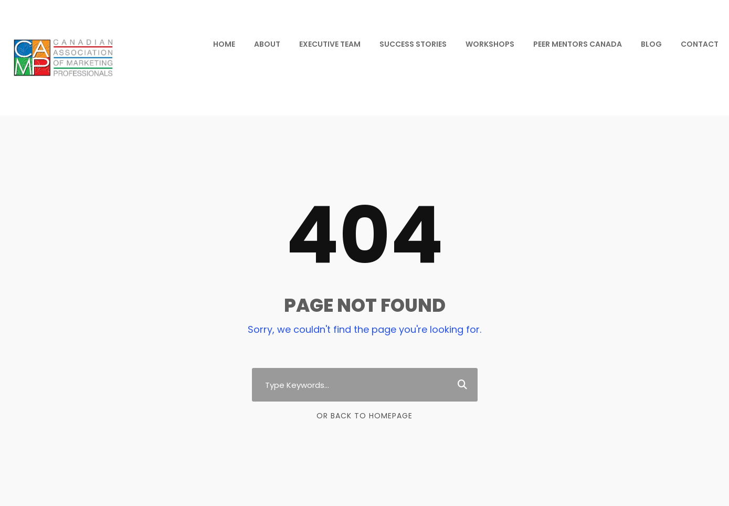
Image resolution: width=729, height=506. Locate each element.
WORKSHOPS (490, 44)
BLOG (651, 44)
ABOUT (267, 44)
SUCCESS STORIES (413, 44)
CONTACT (700, 44)
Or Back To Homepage (364, 415)
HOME (224, 44)
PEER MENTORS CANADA (577, 44)
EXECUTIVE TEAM (330, 44)
